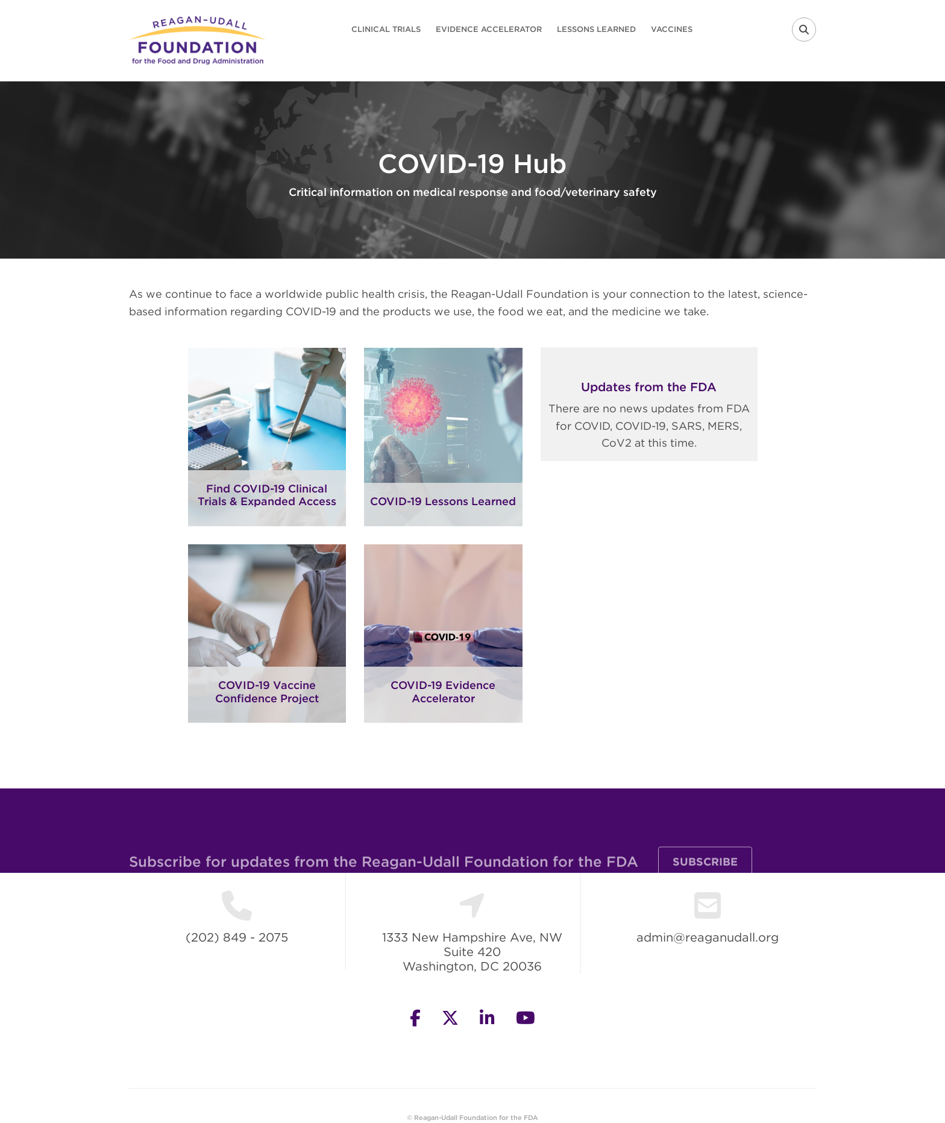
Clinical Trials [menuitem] (386, 29)
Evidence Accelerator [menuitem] (489, 29)
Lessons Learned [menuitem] (596, 29)
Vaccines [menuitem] (671, 29)
